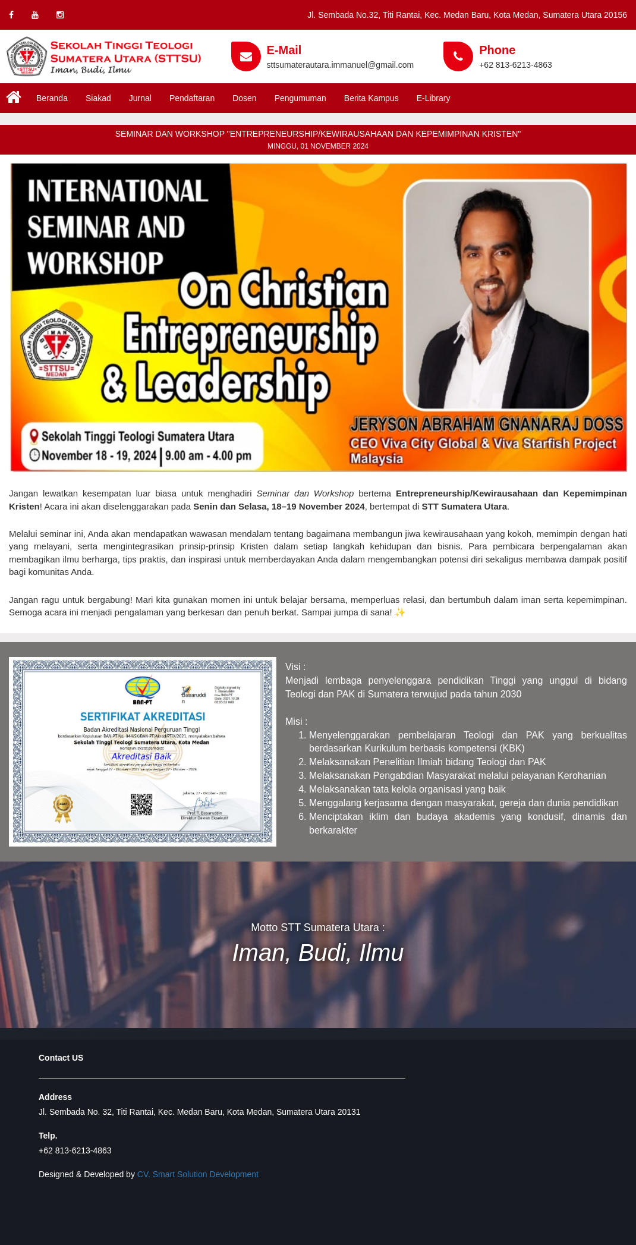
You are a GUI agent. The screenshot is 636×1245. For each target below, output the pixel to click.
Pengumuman (300, 98)
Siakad (98, 98)
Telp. (48, 1135)
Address (55, 1097)
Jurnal (140, 98)
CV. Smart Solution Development (198, 1174)
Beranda (52, 98)
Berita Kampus (371, 98)
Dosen (244, 98)
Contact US (61, 1057)
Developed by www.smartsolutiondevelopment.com (133, 1034)
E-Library (434, 98)
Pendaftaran (192, 98)
